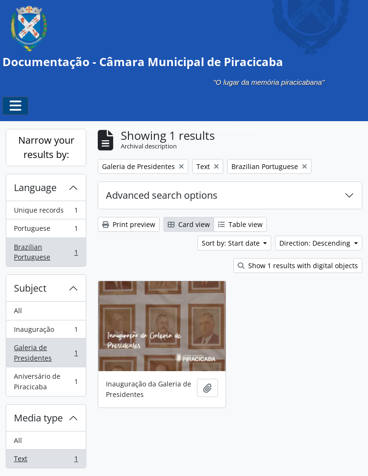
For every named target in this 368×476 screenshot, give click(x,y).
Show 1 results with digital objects (298, 265)
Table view (240, 224)
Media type (38, 417)
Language (35, 187)
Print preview (128, 224)
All (18, 310)
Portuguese (45, 230)
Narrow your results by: (46, 147)
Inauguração (45, 331)
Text (45, 460)
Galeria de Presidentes (45, 353)
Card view (189, 224)
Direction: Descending (315, 243)
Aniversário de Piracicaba (45, 381)
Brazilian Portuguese (45, 252)
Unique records (45, 212)
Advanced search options (162, 195)
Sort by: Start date (232, 243)
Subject (30, 288)
